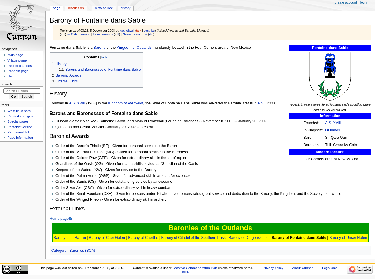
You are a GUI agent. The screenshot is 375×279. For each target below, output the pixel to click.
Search (7, 84)
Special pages (17, 121)
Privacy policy (273, 268)
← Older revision (78, 34)
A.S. (261, 103)
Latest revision (103, 34)
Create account (346, 2)
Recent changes (19, 65)
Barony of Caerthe (143, 238)
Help (10, 76)
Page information (20, 137)
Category (58, 250)
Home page (59, 219)
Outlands (332, 130)
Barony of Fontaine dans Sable (299, 238)
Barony (99, 47)
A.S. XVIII (333, 123)
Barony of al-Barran (70, 238)
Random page (17, 71)
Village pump (17, 60)
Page (56, 8)
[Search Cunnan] (21, 91)
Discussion (76, 8)
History (126, 8)
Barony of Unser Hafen (348, 238)
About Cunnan (302, 268)
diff (63, 34)
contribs (149, 30)
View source (104, 8)
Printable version (19, 127)
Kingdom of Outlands (134, 47)
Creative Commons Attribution (195, 268)
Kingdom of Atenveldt (125, 103)
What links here (19, 111)
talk (138, 30)
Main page (15, 55)
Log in (364, 2)
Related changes (20, 116)
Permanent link (18, 132)
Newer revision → (135, 34)
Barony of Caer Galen (107, 238)
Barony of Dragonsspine (248, 238)
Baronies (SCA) (82, 250)
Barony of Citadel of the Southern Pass (193, 238)
